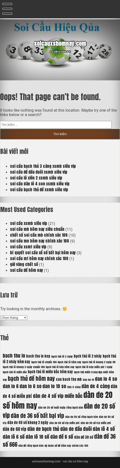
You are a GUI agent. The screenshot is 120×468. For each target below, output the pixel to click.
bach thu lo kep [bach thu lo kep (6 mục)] (38, 356)
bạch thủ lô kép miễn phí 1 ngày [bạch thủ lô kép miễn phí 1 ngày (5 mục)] (93, 367)
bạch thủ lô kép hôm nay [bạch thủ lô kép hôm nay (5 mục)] (60, 367)
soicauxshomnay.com (60, 43)
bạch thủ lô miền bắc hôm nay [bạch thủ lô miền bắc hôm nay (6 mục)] (50, 371)
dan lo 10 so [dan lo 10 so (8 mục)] (54, 386)
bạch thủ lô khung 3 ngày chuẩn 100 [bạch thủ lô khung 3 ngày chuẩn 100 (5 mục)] (24, 367)
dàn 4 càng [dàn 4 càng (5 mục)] (73, 387)
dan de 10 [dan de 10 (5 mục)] (88, 380)
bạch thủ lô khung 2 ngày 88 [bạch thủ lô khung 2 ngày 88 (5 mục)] (98, 362)
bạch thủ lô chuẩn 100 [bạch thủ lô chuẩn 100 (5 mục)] (44, 362)
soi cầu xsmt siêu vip (28, 247)
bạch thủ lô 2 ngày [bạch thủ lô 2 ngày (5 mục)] (62, 356)
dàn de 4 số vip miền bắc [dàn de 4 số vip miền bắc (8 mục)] (57, 395)
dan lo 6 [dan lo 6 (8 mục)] (11, 386)
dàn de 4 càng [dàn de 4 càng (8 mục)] (95, 386)
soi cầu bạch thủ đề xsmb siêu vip (39, 189)
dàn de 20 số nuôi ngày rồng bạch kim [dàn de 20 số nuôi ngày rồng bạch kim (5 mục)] (60, 407)
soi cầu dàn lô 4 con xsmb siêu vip (40, 184)
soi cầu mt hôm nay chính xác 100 (39, 258)
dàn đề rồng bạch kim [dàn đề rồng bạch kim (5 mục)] (30, 446)
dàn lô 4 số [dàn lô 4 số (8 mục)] (104, 428)
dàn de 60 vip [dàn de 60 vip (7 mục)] (14, 429)
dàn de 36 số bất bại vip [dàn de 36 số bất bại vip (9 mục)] (37, 416)
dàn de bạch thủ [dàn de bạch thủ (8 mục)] (43, 428)
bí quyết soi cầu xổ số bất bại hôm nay (43, 252)
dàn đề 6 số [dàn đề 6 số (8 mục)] (61, 436)
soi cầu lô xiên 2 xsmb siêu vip (36, 178)
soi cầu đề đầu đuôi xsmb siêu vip (38, 172)
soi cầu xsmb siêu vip (28, 223)
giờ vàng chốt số (24, 264)
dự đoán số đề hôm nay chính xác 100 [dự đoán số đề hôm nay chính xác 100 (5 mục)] (66, 446)
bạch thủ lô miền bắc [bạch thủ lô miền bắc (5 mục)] (15, 372)
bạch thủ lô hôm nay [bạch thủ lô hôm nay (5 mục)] (69, 362)
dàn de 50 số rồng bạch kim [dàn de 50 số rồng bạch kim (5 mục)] (81, 417)
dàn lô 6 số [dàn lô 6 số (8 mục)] (14, 436)
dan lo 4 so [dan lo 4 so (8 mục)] (106, 378)
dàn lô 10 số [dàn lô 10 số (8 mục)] (37, 436)
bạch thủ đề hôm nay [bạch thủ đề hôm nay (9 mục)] (31, 378)
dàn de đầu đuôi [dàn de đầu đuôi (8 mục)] (76, 428)
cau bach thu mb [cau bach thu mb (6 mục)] (69, 379)
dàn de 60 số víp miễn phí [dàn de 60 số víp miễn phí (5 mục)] (95, 423)
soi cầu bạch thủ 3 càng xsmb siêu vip (43, 166)
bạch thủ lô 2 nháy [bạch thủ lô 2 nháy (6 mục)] (88, 356)
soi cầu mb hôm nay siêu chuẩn (37, 229)
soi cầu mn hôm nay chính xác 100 (39, 241)
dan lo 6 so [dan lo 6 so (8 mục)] (30, 386)
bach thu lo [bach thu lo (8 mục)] (14, 355)
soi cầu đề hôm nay (26, 270)
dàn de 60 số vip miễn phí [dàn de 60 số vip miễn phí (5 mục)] (64, 423)
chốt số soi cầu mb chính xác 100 (39, 235)
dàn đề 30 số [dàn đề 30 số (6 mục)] (83, 437)
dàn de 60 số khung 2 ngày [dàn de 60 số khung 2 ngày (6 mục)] (27, 422)
